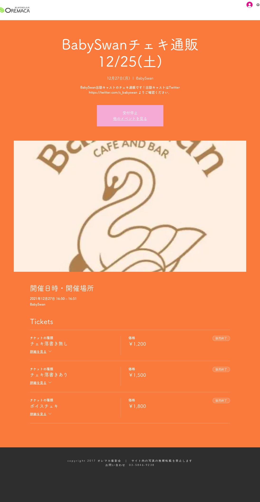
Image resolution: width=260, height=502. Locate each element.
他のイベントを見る (130, 118)
